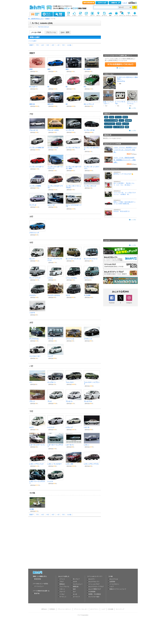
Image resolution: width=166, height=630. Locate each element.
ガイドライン (94, 609)
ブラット (32, 401)
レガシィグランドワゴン (91, 464)
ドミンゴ (50, 339)
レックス (50, 481)
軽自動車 (128, 120)
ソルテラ (32, 312)
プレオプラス (88, 401)
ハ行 (58, 45)
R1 (48, 87)
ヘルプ (124, 3)
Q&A (74, 589)
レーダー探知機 (118, 127)
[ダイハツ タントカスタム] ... (132, 102)
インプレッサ (70, 130)
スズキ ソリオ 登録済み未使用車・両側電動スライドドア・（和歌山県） (125, 160)
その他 (69, 45)
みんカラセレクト (93, 581)
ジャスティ (32, 295)
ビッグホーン (51, 382)
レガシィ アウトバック (36, 464)
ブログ (61, 581)
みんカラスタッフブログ (96, 586)
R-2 (85, 87)
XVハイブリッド (89, 104)
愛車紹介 (62, 584)
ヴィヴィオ (32, 205)
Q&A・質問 (65, 32)
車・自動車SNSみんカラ (36, 18)
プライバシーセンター (81, 609)
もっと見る (133, 108)
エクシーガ (50, 205)
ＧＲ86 (119, 124)
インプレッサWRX (35, 186)
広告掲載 (110, 609)
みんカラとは (114, 579)
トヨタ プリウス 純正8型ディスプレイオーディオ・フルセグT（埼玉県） (125, 150)
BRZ (48, 69)
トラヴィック (88, 339)
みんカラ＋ (91, 579)
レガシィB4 (69, 464)
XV (67, 104)
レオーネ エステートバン (37, 445)
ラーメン (118, 117)
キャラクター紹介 (93, 597)
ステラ (68, 295)
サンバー (32, 259)
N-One (111, 117)
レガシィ (86, 445)
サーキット (62, 597)
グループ (62, 591)
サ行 (47, 45)
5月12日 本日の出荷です (122, 211)
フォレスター (70, 382)
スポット (62, 589)
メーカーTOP (36, 32)
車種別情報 (37, 579)
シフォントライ (88, 278)
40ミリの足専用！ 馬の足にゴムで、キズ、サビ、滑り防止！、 (124, 184)
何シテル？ (76, 579)
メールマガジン (114, 584)
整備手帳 (37, 593)
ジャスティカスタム (53, 295)
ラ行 (63, 45)
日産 (106, 117)
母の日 (125, 117)
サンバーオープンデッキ (73, 259)
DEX (67, 69)
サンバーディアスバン (91, 259)
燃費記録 (75, 586)
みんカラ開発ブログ (94, 589)
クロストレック (34, 232)
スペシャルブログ (93, 584)
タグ (74, 591)
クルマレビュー (78, 584)
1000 (31, 69)
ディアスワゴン (34, 339)
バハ (30, 382)
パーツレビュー (39, 586)
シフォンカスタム (71, 278)
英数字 (31, 45)
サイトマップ (120, 609)
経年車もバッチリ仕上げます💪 (123, 174)
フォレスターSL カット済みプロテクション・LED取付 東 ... (125, 193)
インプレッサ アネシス (73, 147)
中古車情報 (91, 591)
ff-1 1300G (87, 69)
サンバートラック (34, 278)
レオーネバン (70, 445)
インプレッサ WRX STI (36, 147)
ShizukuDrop (121, 81)
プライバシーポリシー (64, 609)
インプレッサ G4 (89, 130)
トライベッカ (70, 339)
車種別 (47, 18)
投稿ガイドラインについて (118, 589)
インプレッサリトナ (90, 186)
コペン (121, 120)
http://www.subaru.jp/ (43, 27)
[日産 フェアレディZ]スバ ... (108, 102)
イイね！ (62, 594)
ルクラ (31, 427)
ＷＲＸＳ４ (108, 127)
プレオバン (69, 401)
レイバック (50, 427)
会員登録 (112, 581)
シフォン (50, 278)
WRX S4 (32, 104)
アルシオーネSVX (53, 130)
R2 (66, 87)
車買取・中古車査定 (94, 594)
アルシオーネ (33, 130)
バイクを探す (32, 41)
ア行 (37, 45)
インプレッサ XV (52, 147)
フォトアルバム (64, 586)
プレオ (49, 401)
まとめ (75, 594)
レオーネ (86, 427)
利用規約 (52, 609)
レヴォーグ (69, 427)
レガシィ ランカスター (54, 464)
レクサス (125, 124)
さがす (75, 581)
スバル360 (87, 295)
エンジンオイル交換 (111, 120)
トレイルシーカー (34, 356)
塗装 (127, 127)
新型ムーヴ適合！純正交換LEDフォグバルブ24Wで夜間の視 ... (125, 202)
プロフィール (51, 32)
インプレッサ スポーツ (36, 167)
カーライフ (76, 597)
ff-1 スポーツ (33, 87)
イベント (62, 579)
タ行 (53, 45)
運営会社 (44, 609)
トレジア (50, 356)
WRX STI (50, 104)
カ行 (42, 45)
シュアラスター (109, 124)
